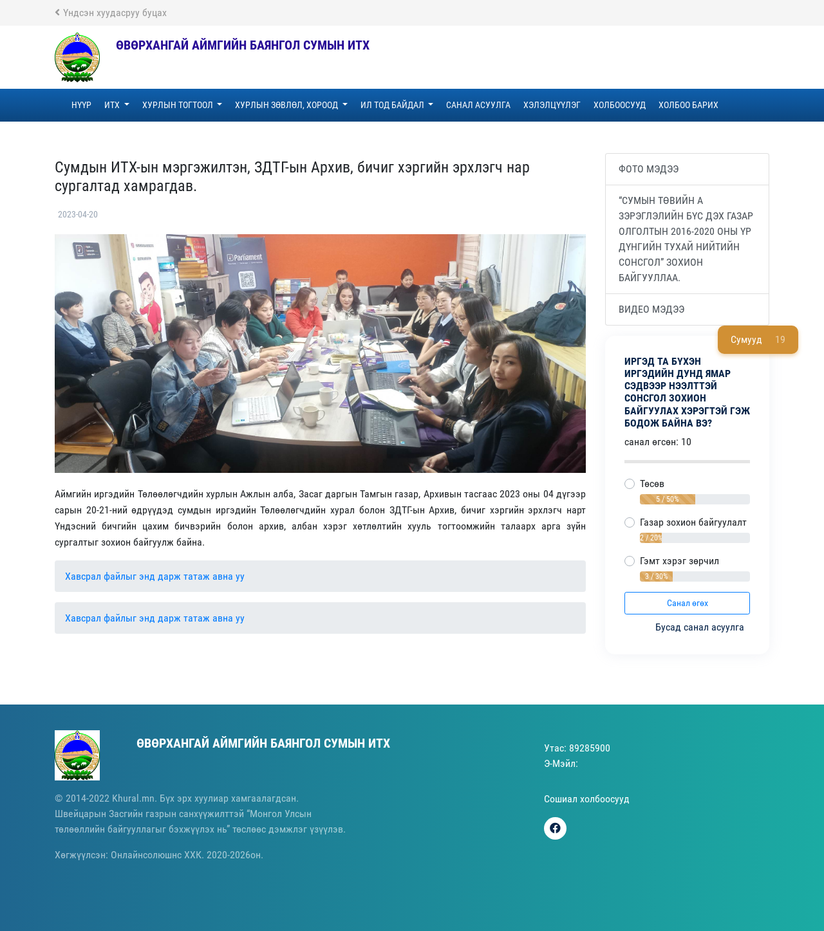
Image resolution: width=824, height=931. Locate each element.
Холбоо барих (688, 105)
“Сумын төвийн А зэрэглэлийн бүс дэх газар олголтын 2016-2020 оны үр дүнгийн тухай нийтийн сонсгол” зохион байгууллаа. (686, 239)
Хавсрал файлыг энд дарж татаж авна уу (155, 576)
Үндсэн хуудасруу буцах (111, 12)
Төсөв (652, 483)
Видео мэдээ (651, 309)
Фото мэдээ (649, 169)
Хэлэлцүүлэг (552, 105)
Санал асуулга (478, 105)
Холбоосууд (620, 105)
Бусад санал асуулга (701, 627)
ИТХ (113, 105)
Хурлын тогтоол (178, 105)
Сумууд (758, 339)
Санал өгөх (687, 603)
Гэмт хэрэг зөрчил (679, 561)
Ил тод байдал (393, 105)
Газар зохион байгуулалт (693, 522)
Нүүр (81, 105)
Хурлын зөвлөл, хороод (287, 105)
